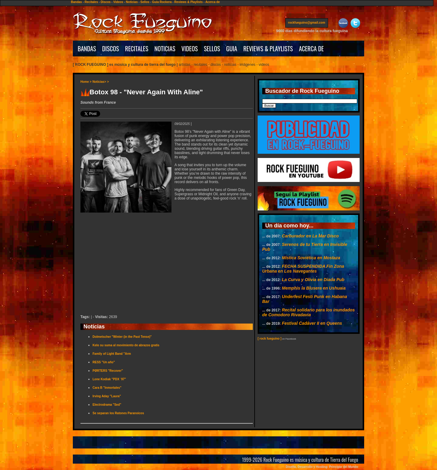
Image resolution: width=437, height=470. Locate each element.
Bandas (76, 2)
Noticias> (99, 81)
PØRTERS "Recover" (108, 370)
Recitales (91, 2)
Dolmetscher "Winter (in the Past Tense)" (122, 336)
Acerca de (212, 2)
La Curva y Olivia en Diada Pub (313, 279)
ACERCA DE (311, 48)
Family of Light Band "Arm (112, 353)
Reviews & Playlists (188, 2)
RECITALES (136, 48)
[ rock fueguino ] (269, 338)
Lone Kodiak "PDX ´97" (109, 379)
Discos (106, 2)
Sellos (145, 2)
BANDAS (87, 48)
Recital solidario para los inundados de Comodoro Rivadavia (308, 312)
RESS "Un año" (104, 362)
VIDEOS (189, 48)
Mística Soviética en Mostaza (311, 257)
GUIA (231, 48)
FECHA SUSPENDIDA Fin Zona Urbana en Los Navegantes (303, 269)
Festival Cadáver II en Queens (312, 323)
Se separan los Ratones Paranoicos (118, 413)
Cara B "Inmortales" (107, 387)
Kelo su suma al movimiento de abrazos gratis (126, 345)
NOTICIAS (164, 48)
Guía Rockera (161, 2)
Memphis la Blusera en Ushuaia (314, 288)
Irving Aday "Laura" (107, 396)
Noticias (132, 2)
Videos (118, 2)
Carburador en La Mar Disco (310, 235)
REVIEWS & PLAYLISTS (268, 48)
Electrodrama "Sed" (107, 404)
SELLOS (212, 48)
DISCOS (110, 48)
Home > (85, 81)
